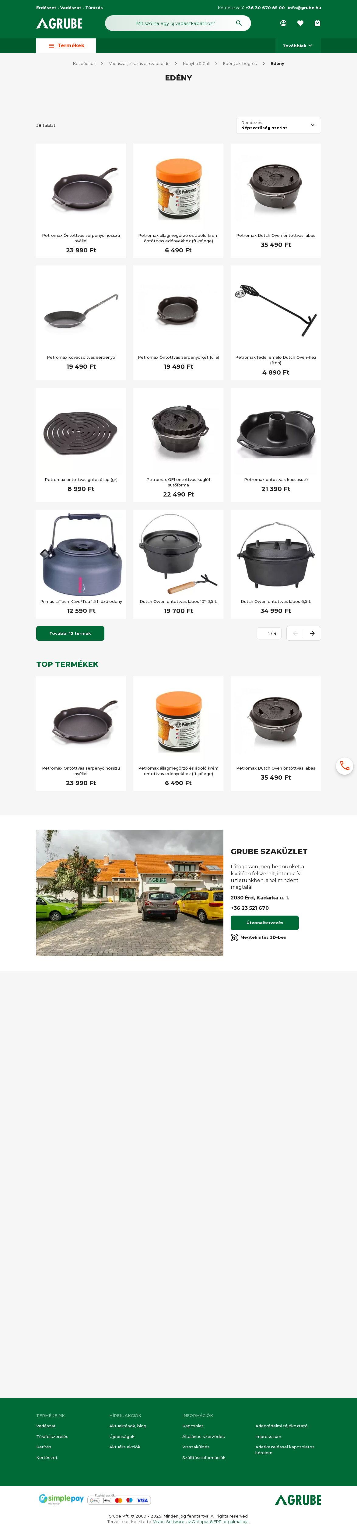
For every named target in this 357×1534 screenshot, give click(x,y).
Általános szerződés (203, 1437)
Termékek (66, 47)
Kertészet (46, 1457)
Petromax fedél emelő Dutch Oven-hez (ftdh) (276, 788)
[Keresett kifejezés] (72, 283)
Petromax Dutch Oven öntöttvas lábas (275, 663)
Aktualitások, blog (127, 1426)
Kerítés (43, 1447)
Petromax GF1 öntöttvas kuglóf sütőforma (178, 910)
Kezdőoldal (84, 64)
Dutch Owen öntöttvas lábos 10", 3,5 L (178, 1029)
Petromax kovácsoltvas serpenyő (81, 785)
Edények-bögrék (240, 64)
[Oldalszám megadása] (266, 1061)
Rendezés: (252, 551)
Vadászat (45, 1426)
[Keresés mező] (178, 23)
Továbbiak (298, 47)
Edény (277, 64)
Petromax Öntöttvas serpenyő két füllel (178, 785)
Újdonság (58, 408)
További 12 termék (70, 1061)
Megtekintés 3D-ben (258, 1365)
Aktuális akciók (124, 1447)
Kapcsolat (192, 1426)
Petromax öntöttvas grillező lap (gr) (81, 907)
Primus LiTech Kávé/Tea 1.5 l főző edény (81, 1029)
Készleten (59, 300)
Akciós (55, 315)
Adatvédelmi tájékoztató (281, 1426)
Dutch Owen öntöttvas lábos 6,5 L (276, 1029)
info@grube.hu (304, 7)
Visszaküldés (195, 1447)
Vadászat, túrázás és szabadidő (139, 64)
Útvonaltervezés (265, 1350)
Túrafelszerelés (52, 1437)
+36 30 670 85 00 (265, 7)
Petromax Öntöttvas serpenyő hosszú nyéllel (81, 666)
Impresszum (268, 1437)
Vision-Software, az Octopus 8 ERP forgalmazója (201, 1521)
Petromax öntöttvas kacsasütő (276, 907)
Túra (53, 508)
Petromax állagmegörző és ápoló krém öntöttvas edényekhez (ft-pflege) (178, 666)
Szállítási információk (203, 1457)
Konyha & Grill (196, 64)
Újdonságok (121, 1437)
